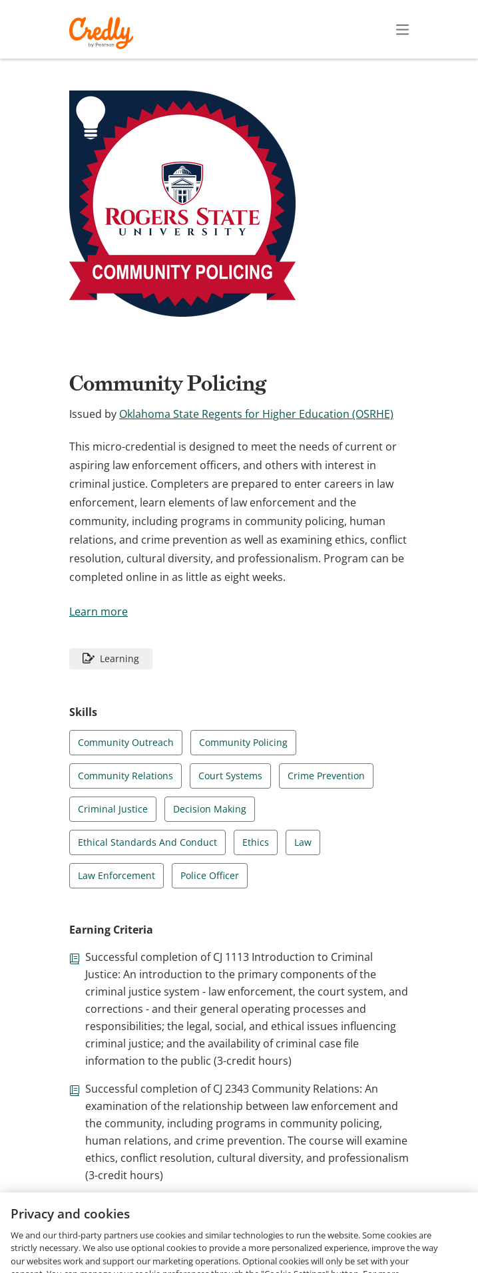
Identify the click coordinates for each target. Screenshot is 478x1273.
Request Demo (93, 1238)
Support (401, 1238)
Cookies (222, 1258)
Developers (340, 1238)
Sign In (378, 29)
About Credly (173, 1238)
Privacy (281, 1238)
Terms (234, 1238)
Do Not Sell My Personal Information (338, 1258)
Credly (103, 33)
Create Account (286, 29)
